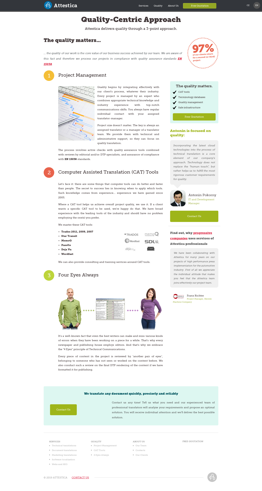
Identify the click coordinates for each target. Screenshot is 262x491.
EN (256, 5)
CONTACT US (80, 477)
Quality (158, 5)
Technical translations (64, 445)
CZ (248, 5)
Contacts (140, 450)
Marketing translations (64, 455)
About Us (173, 5)
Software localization (63, 459)
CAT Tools (99, 450)
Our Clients (142, 455)
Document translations (64, 450)
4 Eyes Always (101, 455)
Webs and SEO (60, 464)
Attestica (59, 9)
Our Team (141, 445)
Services (143, 5)
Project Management (105, 445)
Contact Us (194, 216)
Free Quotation (200, 5)
